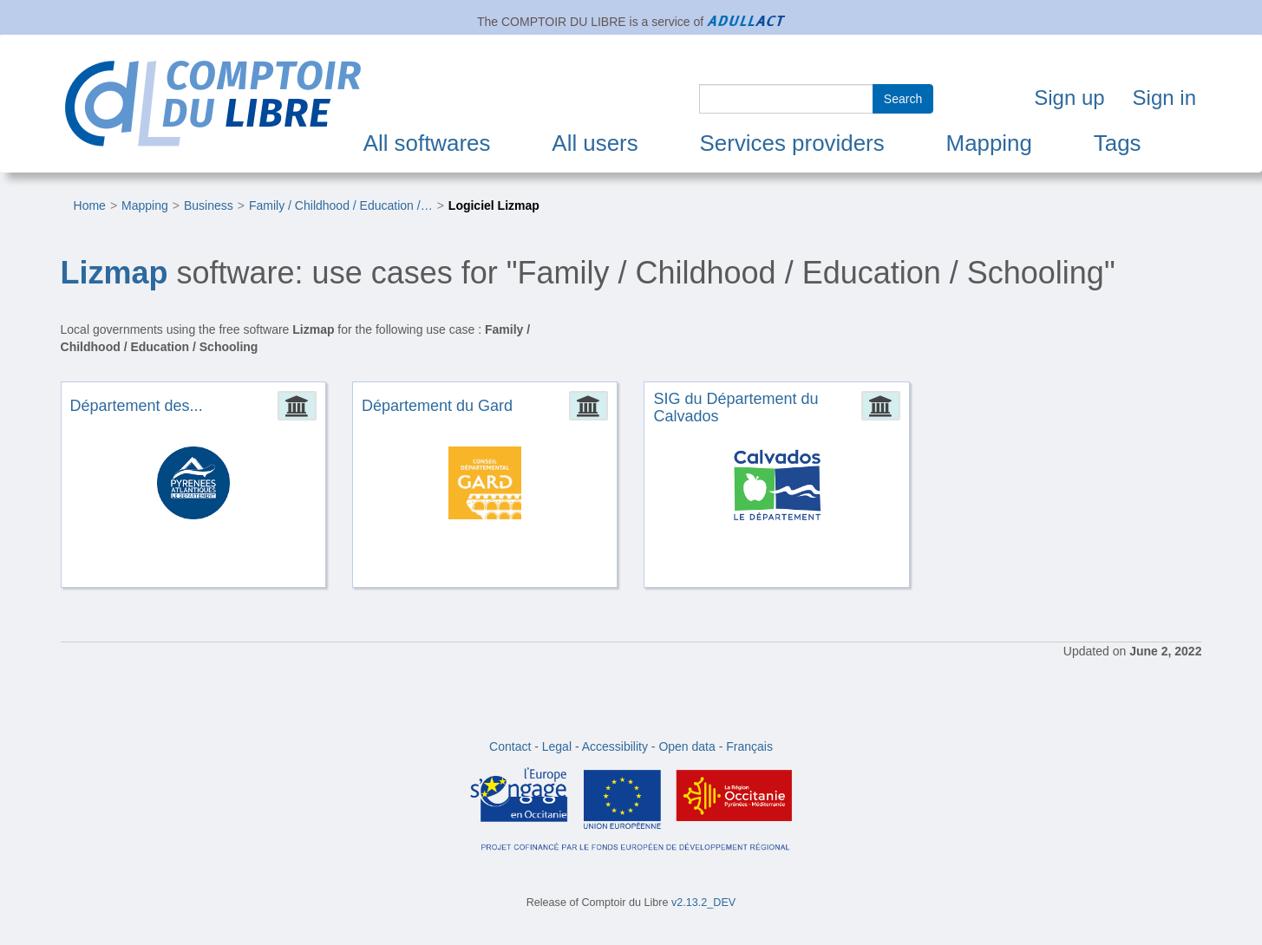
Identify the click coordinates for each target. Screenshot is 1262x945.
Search (903, 99)
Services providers (792, 143)
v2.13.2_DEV (703, 902)
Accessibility (615, 746)
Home (90, 205)
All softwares (427, 143)
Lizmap (114, 272)
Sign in (1164, 97)
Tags (1117, 143)
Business (208, 205)
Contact (510, 746)
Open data (686, 746)
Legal (557, 746)
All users (595, 143)
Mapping (989, 143)
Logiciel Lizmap (493, 205)
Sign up (1069, 97)
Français (749, 746)
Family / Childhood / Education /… (341, 205)
